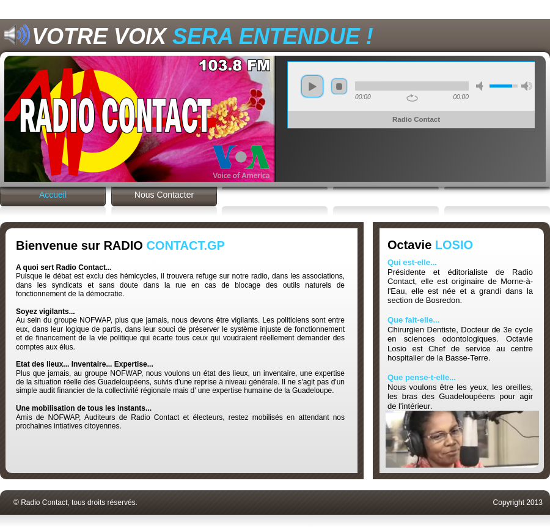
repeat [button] (412, 97)
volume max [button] (526, 86)
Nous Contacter (164, 195)
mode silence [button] (481, 86)
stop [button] (339, 86)
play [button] (312, 86)
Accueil (53, 195)
